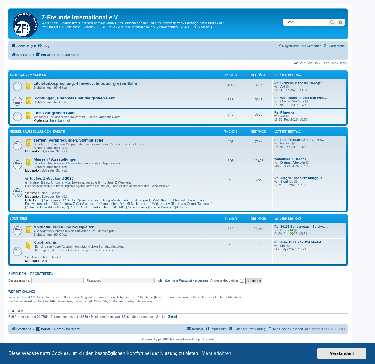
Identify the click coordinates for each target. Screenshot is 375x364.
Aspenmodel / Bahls (58, 200)
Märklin (155, 203)
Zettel (172, 316)
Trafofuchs (97, 207)
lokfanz (285, 143)
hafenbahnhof (60, 120)
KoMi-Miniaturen (132, 203)
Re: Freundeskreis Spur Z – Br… (299, 140)
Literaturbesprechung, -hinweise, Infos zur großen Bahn (85, 83)
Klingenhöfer (106, 203)
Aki (282, 86)
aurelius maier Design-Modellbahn (103, 200)
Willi (44, 260)
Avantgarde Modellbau (149, 200)
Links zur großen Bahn (55, 113)
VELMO (116, 207)
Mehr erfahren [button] (216, 353)
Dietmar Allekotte (292, 162)
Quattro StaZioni (292, 101)
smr (283, 245)
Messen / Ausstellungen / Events (37, 131)
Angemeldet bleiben (227, 280)
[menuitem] (43, 45)
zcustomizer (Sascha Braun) (148, 207)
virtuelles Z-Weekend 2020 (49, 178)
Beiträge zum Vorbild (28, 75)
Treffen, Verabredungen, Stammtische (68, 140)
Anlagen (180, 207)
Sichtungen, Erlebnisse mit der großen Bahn (74, 98)
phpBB (162, 339)
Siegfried (286, 181)
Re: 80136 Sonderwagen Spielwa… (301, 226)
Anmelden (17, 273)
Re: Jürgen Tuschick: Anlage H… (299, 178)
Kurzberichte (45, 242)
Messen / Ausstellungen (56, 159)
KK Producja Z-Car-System (71, 203)
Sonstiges (18, 218)
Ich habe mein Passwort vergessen (183, 280)
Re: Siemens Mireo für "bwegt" (298, 83)
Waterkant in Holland (290, 159)
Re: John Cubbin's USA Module (298, 242)
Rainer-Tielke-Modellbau (44, 207)
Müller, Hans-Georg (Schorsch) (188, 203)
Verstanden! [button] (342, 353)
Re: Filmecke (284, 112)
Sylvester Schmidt (54, 151)
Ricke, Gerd (76, 207)
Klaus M (286, 230)
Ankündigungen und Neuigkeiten (64, 227)
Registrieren (42, 273)
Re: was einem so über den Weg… (300, 97)
